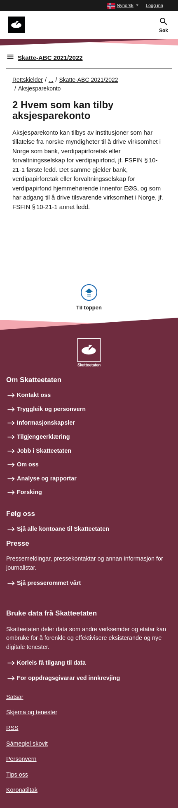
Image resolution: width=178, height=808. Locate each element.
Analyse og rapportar (47, 478)
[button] (122, 5)
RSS (12, 728)
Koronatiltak (21, 790)
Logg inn (154, 5)
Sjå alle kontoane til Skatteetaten (63, 528)
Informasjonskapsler (46, 422)
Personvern (21, 759)
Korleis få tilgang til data (51, 662)
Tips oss (17, 774)
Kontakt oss (34, 395)
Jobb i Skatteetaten (44, 450)
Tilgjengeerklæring (43, 436)
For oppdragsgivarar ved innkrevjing (68, 678)
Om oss (28, 464)
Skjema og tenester (31, 712)
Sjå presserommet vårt (49, 583)
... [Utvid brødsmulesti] (51, 79)
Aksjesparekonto (39, 88)
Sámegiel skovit (27, 743)
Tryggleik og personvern (51, 409)
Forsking (29, 492)
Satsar (14, 697)
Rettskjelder (27, 79)
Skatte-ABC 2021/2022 (50, 57)
